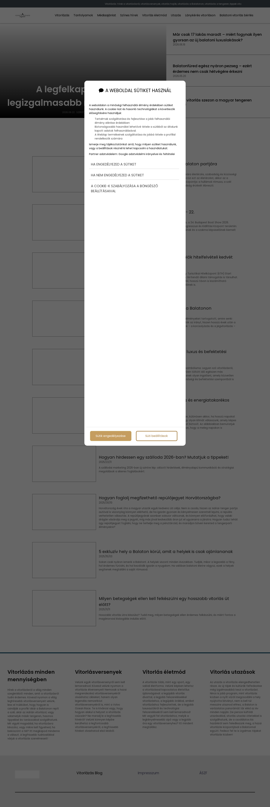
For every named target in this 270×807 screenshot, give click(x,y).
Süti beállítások (156, 436)
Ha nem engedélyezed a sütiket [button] (117, 175)
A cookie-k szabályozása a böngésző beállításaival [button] (124, 188)
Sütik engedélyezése (111, 436)
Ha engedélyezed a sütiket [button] (113, 164)
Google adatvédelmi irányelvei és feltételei (146, 154)
